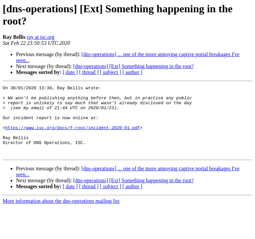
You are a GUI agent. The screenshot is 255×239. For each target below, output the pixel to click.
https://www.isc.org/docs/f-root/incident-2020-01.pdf (72, 136)
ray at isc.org (40, 37)
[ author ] (132, 72)
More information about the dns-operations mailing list (61, 215)
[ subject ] (110, 72)
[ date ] (70, 72)
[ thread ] (89, 72)
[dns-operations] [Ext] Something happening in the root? (133, 66)
